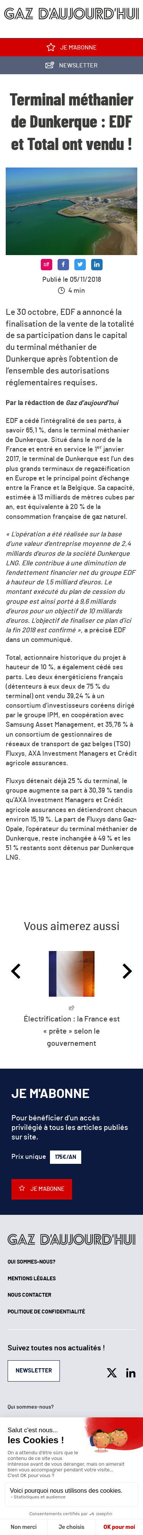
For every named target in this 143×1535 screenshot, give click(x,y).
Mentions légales (32, 1278)
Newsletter (71, 66)
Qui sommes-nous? (31, 1262)
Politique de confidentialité (46, 1312)
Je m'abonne (72, 49)
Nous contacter (29, 1295)
